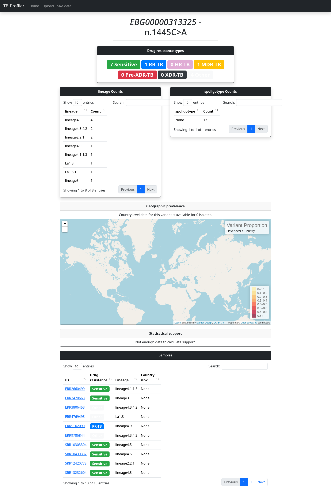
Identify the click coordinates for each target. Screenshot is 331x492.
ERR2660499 (75, 383)
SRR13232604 (76, 467)
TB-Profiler (13, 6)
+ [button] (65, 223)
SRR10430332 (76, 449)
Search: (142, 102)
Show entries (78, 102)
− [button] (65, 229)
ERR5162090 (75, 421)
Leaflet (177, 322)
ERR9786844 (75, 430)
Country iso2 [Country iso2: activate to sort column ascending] (160, 375)
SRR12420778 (76, 458)
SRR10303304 (76, 439)
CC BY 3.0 (218, 322)
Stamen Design (204, 322)
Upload (48, 6)
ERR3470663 (75, 393)
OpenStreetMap (249, 322)
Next (261, 477)
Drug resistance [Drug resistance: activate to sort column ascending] (103, 375)
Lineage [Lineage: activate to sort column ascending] (131, 375)
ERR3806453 (75, 402)
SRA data (64, 6)
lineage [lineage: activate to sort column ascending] (71, 111)
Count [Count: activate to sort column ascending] (96, 111)
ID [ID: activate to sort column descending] (67, 375)
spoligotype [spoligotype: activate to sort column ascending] (185, 111)
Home (34, 6)
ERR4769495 (75, 411)
